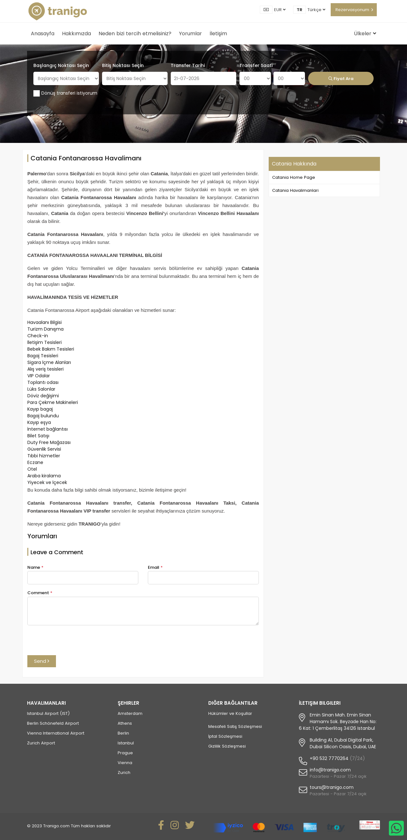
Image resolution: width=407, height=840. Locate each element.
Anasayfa (42, 33)
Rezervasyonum (352, 10)
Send (41, 661)
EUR (280, 10)
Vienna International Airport (55, 733)
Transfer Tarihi (188, 65)
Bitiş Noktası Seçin (123, 65)
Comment (39, 593)
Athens (125, 723)
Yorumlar (190, 33)
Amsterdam (130, 713)
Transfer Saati (255, 65)
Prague (125, 753)
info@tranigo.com (330, 770)
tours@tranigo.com (332, 787)
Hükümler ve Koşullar (230, 713)
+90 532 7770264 (329, 758)
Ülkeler (365, 33)
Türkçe (316, 10)
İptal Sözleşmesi (225, 736)
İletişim (218, 33)
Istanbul (126, 743)
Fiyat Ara (341, 79)
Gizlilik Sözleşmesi (227, 746)
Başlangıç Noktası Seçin (61, 65)
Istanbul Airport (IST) (48, 713)
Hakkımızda (76, 33)
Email (155, 567)
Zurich (124, 772)
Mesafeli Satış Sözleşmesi (235, 726)
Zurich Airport (41, 743)
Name (35, 567)
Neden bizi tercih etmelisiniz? (135, 33)
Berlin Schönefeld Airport (53, 723)
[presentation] (75, 642)
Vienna (125, 763)
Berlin (123, 733)
